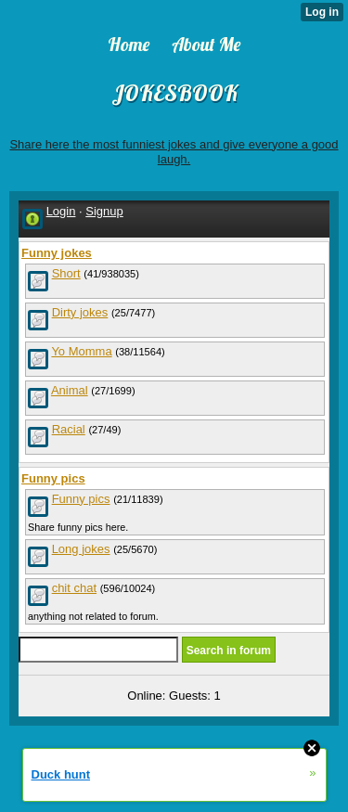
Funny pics (81, 499)
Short (66, 273)
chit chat (74, 588)
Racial (68, 429)
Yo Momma (81, 351)
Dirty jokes (80, 312)
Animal (69, 390)
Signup (103, 211)
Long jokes (81, 549)
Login (61, 211)
